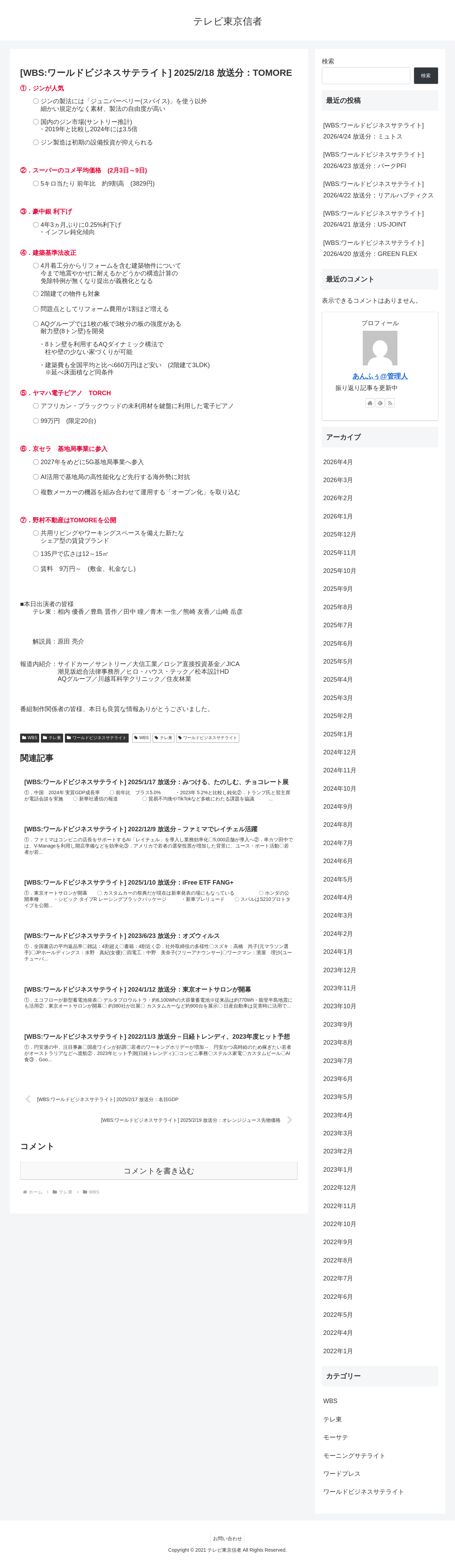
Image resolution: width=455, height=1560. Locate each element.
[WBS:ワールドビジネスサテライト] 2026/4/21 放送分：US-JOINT (373, 219)
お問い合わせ (227, 1538)
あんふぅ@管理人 (379, 376)
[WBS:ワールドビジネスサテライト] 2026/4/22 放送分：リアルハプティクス (378, 189)
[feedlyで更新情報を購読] (380, 402)
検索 (328, 61)
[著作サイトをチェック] (370, 402)
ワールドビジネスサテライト (97, 737)
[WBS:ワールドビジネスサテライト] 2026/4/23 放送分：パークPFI (373, 160)
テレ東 (52, 737)
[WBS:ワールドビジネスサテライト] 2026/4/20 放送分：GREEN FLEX (373, 248)
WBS (29, 737)
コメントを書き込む (159, 1185)
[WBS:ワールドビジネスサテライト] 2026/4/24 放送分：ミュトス (373, 131)
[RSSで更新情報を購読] (390, 402)
